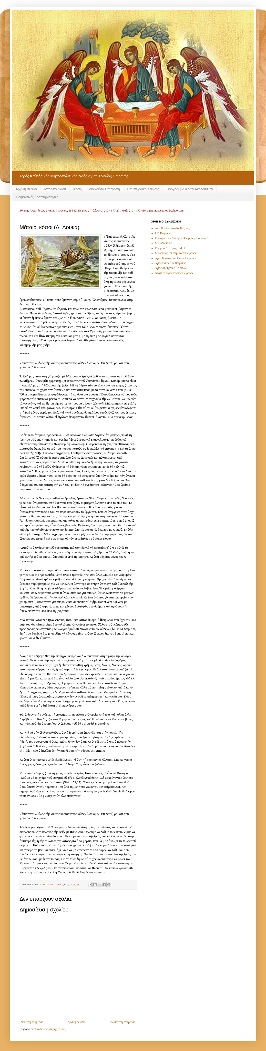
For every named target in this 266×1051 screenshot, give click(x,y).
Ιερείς (77, 189)
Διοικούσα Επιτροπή (104, 189)
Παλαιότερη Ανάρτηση (122, 1022)
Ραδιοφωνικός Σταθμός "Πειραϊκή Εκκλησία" (182, 238)
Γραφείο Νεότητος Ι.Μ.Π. (170, 248)
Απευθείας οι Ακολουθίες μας (172, 228)
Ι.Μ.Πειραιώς (163, 233)
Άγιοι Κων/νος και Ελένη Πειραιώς (175, 258)
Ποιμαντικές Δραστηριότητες (37, 197)
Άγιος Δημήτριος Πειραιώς (170, 268)
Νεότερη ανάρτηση (32, 1022)
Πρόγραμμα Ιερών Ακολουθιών (189, 189)
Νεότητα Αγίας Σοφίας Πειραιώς (174, 273)
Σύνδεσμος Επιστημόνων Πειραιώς (175, 253)
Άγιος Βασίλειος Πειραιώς (170, 263)
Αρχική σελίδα (26, 189)
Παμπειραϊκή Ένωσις (143, 189)
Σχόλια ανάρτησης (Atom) (50, 1029)
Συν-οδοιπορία (163, 243)
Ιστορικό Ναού (55, 189)
